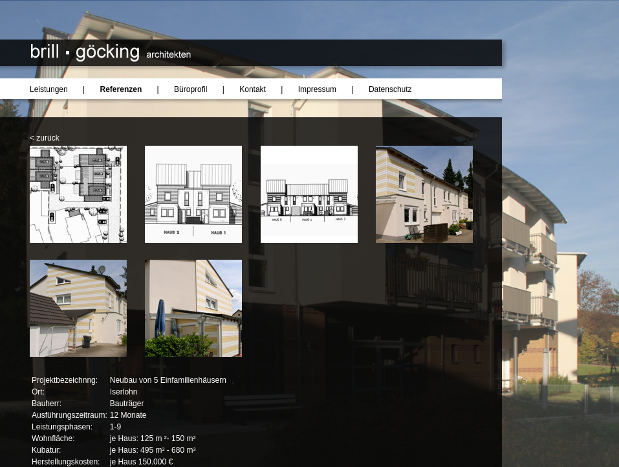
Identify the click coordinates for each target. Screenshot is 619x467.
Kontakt (252, 89)
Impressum (317, 89)
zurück (47, 137)
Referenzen (121, 89)
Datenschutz (390, 89)
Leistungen (49, 89)
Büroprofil (190, 89)
